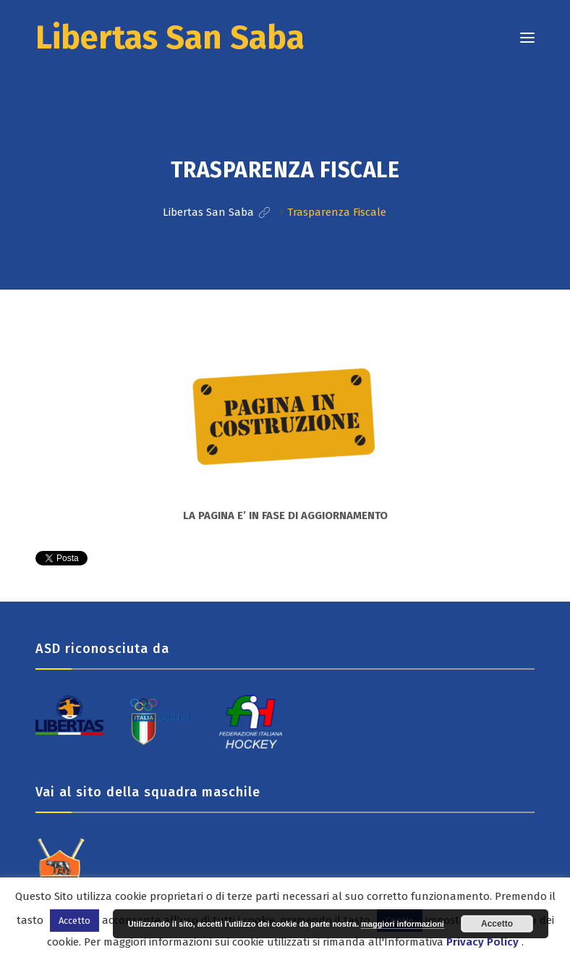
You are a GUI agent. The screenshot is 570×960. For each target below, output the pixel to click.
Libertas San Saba (170, 37)
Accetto (497, 924)
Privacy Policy (482, 941)
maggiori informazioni (402, 923)
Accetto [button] (74, 920)
